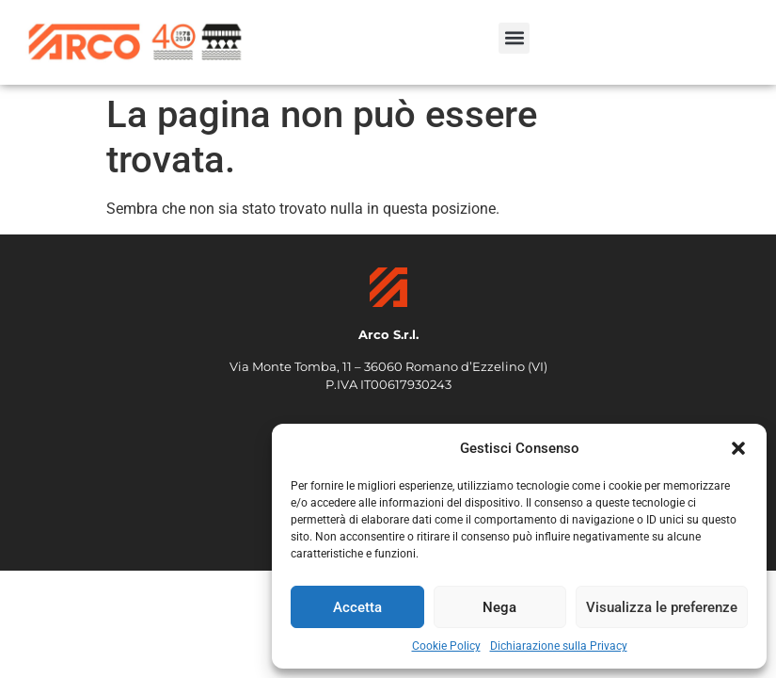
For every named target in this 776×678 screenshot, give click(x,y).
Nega (499, 607)
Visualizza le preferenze (661, 607)
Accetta (357, 607)
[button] (738, 448)
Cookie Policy (446, 646)
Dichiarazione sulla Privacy (558, 646)
